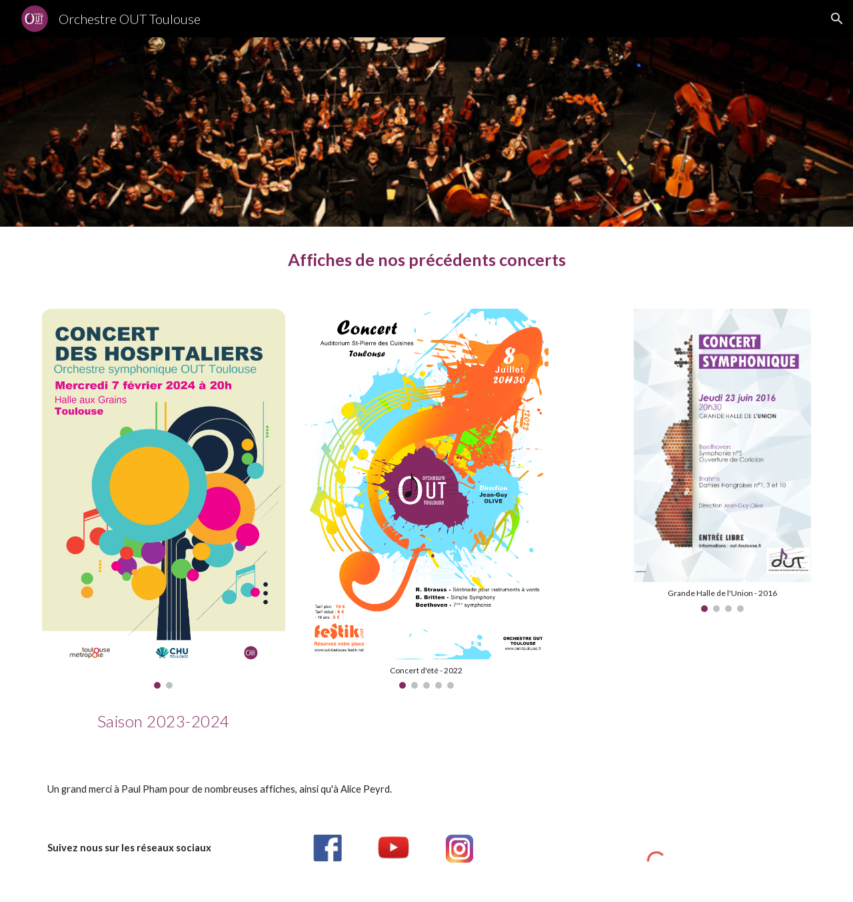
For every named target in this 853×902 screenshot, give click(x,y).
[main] (426, 260)
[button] (837, 19)
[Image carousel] (163, 499)
